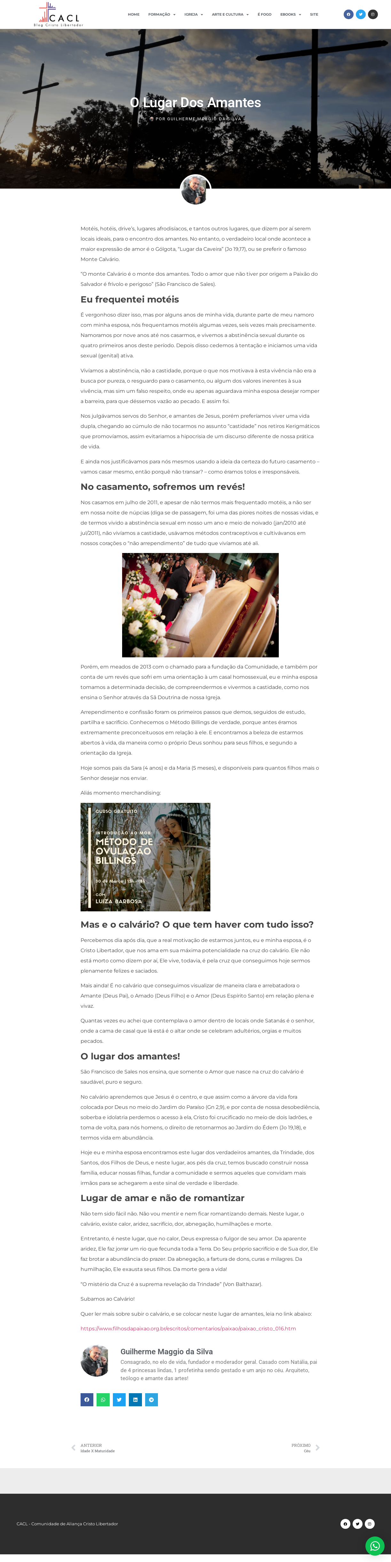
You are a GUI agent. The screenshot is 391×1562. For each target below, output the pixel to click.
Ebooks (290, 14)
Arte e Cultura (230, 14)
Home (133, 14)
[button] (87, 1399)
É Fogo (264, 14)
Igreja (193, 14)
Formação (162, 14)
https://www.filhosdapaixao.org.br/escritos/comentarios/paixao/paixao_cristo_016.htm (188, 1329)
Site (314, 14)
